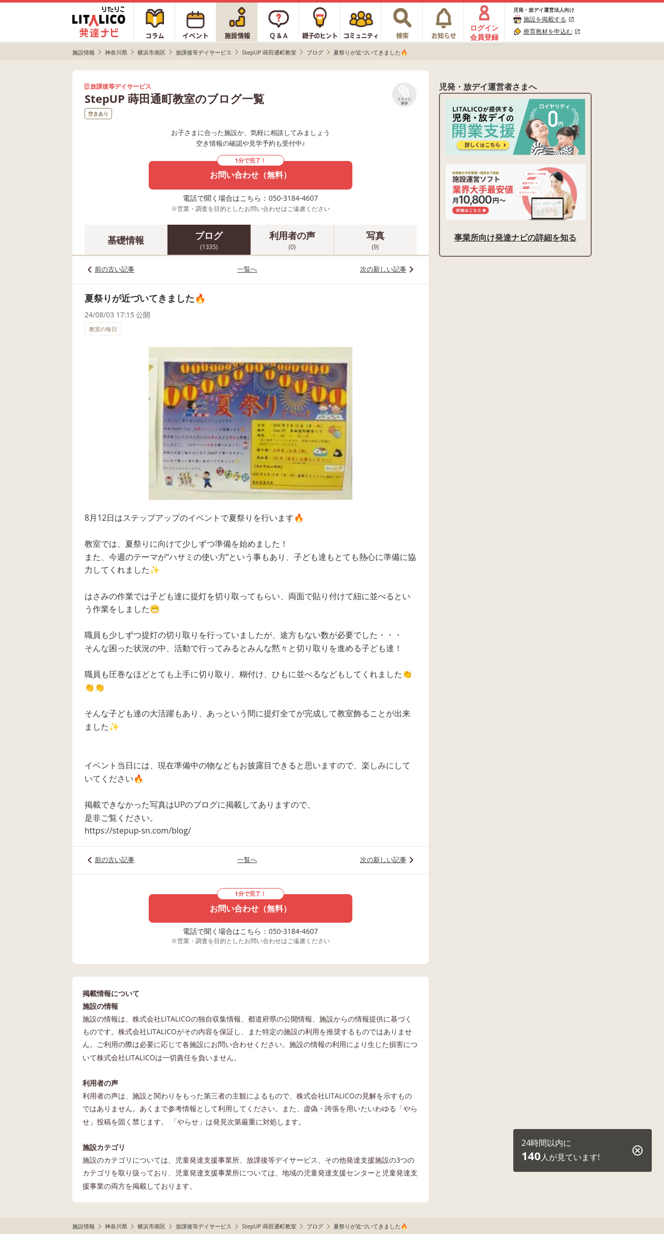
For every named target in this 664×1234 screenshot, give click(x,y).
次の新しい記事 (383, 269)
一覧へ (247, 269)
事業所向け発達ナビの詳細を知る (515, 237)
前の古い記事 (114, 269)
